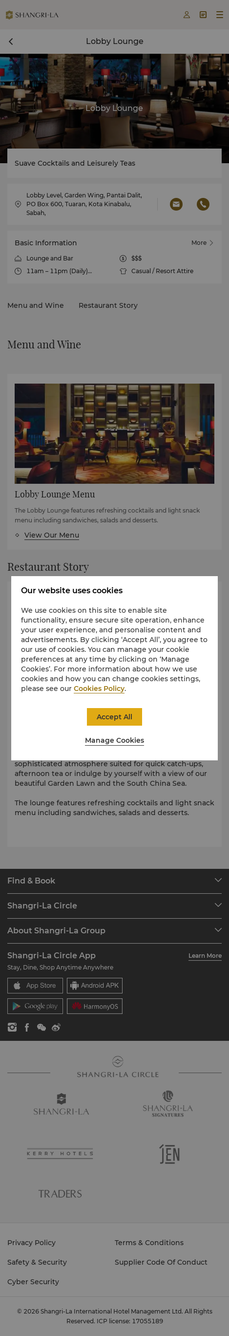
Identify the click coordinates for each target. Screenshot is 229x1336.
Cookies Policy (99, 688)
